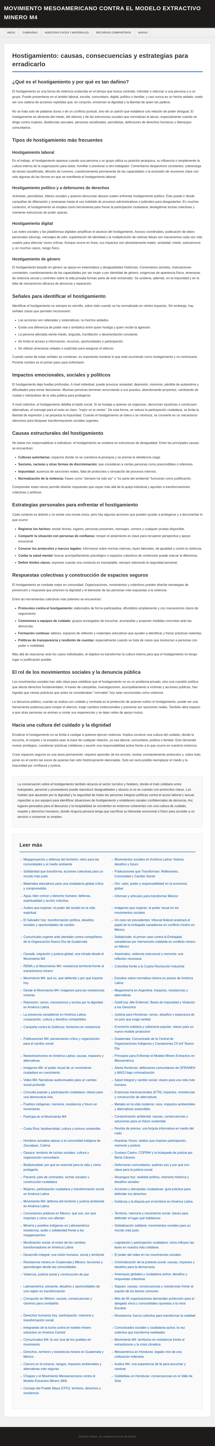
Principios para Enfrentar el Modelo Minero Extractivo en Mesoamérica (155, 1058)
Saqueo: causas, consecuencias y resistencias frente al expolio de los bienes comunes (154, 1288)
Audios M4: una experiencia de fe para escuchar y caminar (150, 1366)
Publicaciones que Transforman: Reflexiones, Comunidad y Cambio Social (147, 873)
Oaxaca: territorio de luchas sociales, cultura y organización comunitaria (56, 1155)
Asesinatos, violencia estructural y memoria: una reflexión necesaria (149, 956)
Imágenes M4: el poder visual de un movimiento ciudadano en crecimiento (57, 1070)
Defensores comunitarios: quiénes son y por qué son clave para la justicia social (152, 1167)
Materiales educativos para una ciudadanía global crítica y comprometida (63, 886)
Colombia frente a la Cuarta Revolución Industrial (149, 966)
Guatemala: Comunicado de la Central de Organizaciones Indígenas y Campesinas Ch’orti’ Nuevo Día (154, 1043)
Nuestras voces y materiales (67, 32)
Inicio (11, 32)
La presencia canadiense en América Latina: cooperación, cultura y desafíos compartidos (54, 1016)
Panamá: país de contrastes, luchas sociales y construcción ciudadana (56, 1179)
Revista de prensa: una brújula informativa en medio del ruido (154, 1130)
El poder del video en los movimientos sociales (148, 1254)
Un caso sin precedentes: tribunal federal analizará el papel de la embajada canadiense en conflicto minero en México (155, 924)
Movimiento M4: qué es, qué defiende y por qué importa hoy (63, 980)
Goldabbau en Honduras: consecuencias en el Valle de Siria (153, 1378)
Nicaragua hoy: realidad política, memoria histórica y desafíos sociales (152, 1179)
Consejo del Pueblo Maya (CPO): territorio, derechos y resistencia (62, 1390)
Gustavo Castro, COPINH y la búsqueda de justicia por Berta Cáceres (154, 1155)
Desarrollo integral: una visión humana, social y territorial (63, 1254)
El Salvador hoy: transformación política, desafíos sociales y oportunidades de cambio (58, 922)
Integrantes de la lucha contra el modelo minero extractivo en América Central (57, 1330)
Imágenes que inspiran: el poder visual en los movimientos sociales (147, 910)
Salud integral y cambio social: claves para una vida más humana (155, 1082)
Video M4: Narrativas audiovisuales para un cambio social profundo (59, 1082)
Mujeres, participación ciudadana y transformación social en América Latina (63, 1191)
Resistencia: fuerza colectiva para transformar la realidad (155, 1315)
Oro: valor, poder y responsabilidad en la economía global (151, 886)
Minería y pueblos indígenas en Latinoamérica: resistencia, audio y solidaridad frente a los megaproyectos (56, 1229)
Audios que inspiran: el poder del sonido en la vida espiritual (59, 910)
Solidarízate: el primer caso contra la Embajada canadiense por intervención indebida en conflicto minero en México (155, 941)
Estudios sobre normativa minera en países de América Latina (154, 980)
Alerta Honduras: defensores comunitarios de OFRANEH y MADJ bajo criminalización (155, 1070)
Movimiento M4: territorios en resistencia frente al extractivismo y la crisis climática (149, 1342)
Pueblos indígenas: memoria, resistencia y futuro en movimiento (60, 1106)
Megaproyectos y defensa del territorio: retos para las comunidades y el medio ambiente (61, 861)
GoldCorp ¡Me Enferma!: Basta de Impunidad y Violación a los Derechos (155, 1004)
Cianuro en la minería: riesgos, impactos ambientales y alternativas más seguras (62, 1366)
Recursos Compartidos (113, 32)
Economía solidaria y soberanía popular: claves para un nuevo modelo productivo (154, 1029)
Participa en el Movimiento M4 (44, 1116)
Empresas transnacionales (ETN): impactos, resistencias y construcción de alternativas (155, 1094)
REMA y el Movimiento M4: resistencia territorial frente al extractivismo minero (63, 968)
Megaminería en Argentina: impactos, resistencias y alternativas (151, 992)
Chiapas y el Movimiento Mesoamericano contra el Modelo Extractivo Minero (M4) (59, 1378)
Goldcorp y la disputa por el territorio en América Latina (154, 1201)
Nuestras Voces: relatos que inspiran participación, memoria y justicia (150, 1143)
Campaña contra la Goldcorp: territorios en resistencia (61, 1026)
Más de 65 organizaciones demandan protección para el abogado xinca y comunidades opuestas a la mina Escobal (154, 1302)
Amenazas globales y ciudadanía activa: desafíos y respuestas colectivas (151, 1276)
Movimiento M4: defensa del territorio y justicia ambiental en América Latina (63, 1203)
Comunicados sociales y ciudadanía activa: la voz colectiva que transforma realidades (150, 1330)
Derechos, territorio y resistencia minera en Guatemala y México (63, 1354)
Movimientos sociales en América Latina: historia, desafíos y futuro (150, 861)
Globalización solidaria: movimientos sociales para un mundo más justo (153, 1227)
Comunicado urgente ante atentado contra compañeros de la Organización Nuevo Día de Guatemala (62, 939)
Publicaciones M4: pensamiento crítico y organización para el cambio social (61, 1041)
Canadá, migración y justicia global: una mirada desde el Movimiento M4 (63, 956)
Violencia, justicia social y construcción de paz (56, 1274)
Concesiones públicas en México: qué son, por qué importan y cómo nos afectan (59, 1215)
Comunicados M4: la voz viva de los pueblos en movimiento (57, 1342)
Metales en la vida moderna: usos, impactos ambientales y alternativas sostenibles (155, 1106)
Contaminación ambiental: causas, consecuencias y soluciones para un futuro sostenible (151, 1118)
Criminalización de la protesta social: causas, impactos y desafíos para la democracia (155, 1264)
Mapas (143, 32)
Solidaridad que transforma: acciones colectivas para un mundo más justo (63, 873)
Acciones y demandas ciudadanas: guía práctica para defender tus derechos (153, 1191)
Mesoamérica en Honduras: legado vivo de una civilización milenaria (148, 1354)
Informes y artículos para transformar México (146, 895)
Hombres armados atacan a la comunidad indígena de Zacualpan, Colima (61, 1143)
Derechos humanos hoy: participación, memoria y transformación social (58, 1317)
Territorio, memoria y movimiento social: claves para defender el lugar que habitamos (151, 1215)
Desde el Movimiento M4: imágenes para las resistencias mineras (63, 992)
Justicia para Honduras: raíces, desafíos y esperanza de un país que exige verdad (154, 1016)
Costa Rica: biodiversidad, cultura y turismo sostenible (61, 1128)
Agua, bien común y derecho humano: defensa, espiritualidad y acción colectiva (57, 898)
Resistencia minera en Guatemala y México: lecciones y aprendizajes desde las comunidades (63, 1264)
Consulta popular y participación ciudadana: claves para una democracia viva (63, 1094)
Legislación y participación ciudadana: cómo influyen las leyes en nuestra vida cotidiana (154, 1244)
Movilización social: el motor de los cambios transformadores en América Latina (54, 1244)
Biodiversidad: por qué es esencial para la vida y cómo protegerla (62, 1167)
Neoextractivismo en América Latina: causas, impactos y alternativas (63, 1058)
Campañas (30, 32)
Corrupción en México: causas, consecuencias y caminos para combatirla (57, 1300)
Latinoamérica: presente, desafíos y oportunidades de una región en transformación (61, 1288)
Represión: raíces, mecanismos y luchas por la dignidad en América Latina (63, 1004)
